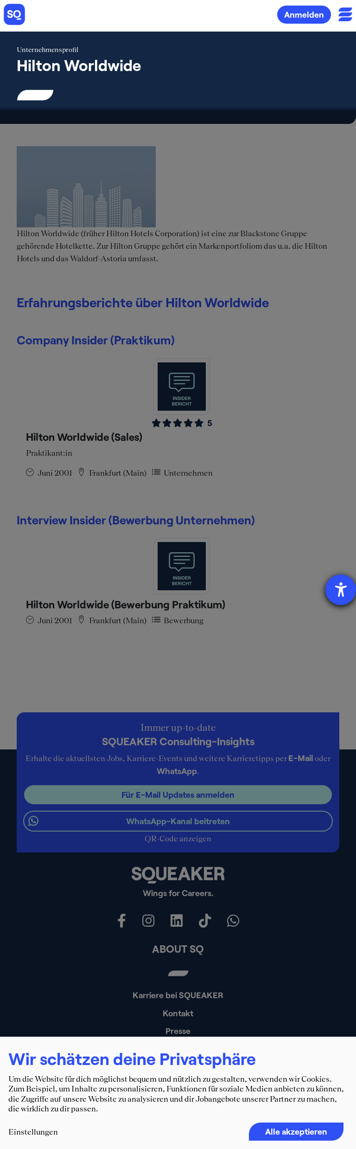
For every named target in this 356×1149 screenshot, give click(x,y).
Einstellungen (33, 1131)
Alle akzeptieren (296, 1131)
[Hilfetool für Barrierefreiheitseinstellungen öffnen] (340, 589)
